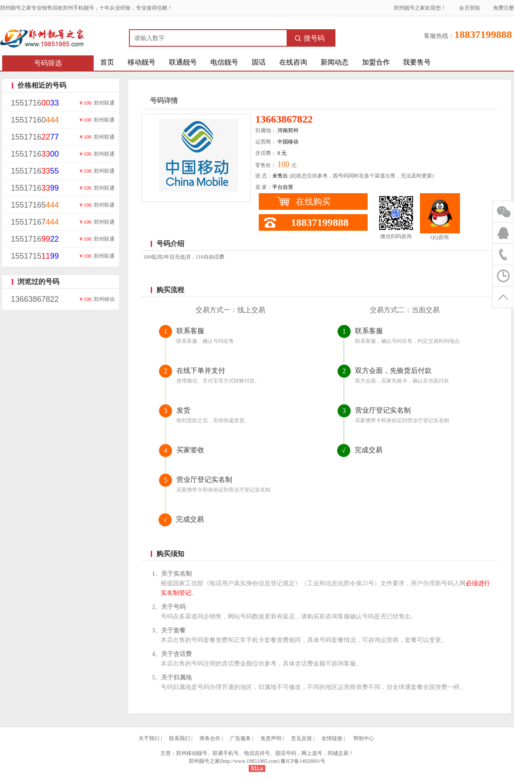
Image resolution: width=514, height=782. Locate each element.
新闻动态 (334, 62)
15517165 (35, 205)
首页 (107, 62)
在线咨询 (293, 62)
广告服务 (240, 738)
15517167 (35, 222)
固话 (259, 62)
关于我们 (149, 738)
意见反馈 (301, 738)
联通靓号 (183, 62)
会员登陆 (469, 8)
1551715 (35, 256)
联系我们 (179, 738)
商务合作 (210, 738)
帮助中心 (363, 738)
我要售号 (417, 62)
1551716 (35, 103)
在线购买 (313, 201)
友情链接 (331, 738)
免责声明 (270, 738)
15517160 (35, 120)
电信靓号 (224, 62)
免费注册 (503, 8)
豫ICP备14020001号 (303, 761)
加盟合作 (376, 62)
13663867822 (35, 299)
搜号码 (310, 38)
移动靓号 (142, 62)
